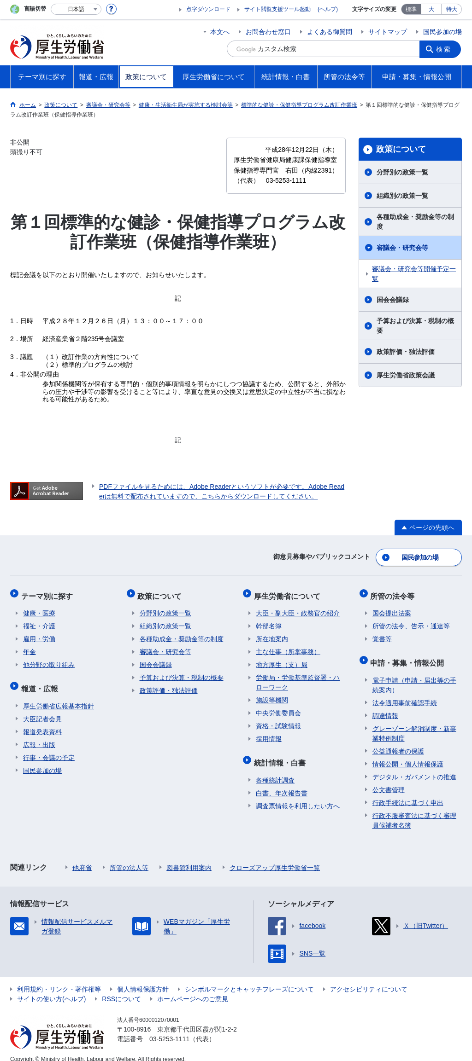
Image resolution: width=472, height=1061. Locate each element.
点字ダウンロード (208, 9)
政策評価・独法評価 (406, 351)
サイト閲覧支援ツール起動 (277, 9)
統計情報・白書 (281, 755)
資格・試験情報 (278, 720)
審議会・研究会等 (402, 247)
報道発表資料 (42, 721)
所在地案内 (272, 633)
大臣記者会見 (42, 709)
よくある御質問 (329, 32)
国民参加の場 (442, 32)
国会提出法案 (391, 607)
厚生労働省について (289, 592)
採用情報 (269, 733)
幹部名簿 (269, 620)
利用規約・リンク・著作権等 (59, 979)
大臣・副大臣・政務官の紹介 (298, 607)
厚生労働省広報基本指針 (58, 696)
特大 (451, 9)
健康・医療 (39, 607)
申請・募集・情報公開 (409, 655)
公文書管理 (388, 779)
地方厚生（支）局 (281, 659)
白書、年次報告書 (281, 783)
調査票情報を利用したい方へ (298, 796)
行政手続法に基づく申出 (407, 792)
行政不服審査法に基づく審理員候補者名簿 (414, 810)
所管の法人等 (129, 857)
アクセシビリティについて (368, 979)
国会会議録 (393, 299)
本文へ (220, 32)
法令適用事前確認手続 (404, 692)
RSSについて (121, 988)
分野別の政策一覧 (402, 172)
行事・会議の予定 (49, 747)
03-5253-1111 (169, 1028)
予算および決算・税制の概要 (415, 325)
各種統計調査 (275, 770)
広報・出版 (39, 734)
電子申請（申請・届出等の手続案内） (414, 675)
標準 (411, 9)
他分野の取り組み (49, 659)
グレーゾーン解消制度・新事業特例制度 (414, 723)
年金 (29, 646)
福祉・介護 (39, 620)
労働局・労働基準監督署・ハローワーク (298, 676)
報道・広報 (41, 680)
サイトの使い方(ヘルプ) (51, 988)
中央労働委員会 (278, 707)
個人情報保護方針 (143, 979)
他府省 (82, 857)
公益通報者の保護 (398, 741)
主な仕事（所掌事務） (288, 646)
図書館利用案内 (189, 857)
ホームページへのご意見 (192, 988)
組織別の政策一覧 (402, 195)
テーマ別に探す (49, 592)
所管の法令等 (394, 592)
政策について (401, 149)
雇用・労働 (39, 633)
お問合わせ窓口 (268, 32)
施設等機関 (272, 694)
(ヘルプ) (328, 9)
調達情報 (385, 705)
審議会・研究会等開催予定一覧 (414, 273)
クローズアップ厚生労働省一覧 (275, 857)
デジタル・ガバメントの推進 (414, 767)
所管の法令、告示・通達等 (411, 620)
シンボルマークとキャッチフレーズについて (249, 979)
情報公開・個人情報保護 (407, 754)
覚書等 (382, 633)
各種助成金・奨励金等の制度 (415, 221)
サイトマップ (387, 32)
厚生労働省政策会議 (406, 375)
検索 (445, 48)
